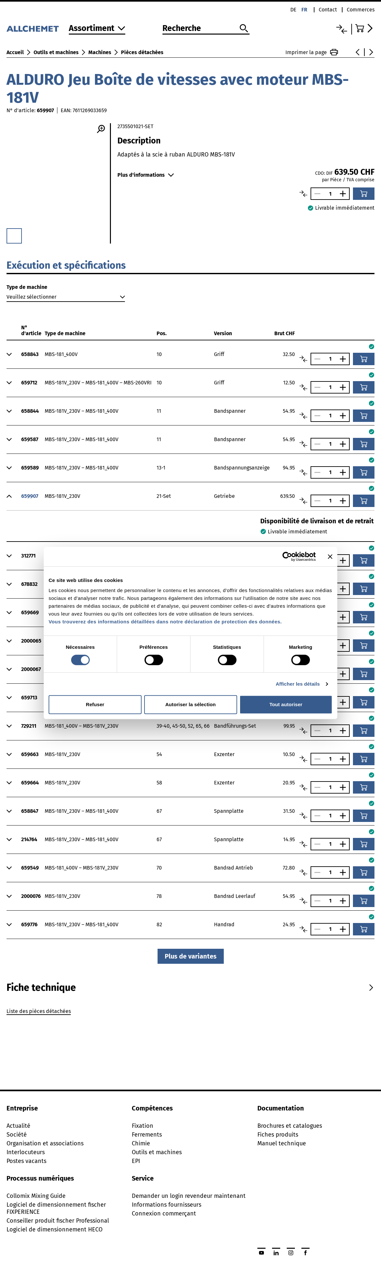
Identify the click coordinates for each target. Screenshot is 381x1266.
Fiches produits (277, 1134)
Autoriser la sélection (190, 704)
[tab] (41, 987)
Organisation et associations (45, 1143)
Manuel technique (281, 1143)
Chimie (141, 1143)
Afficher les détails (298, 684)
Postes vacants (26, 1161)
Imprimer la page (311, 52)
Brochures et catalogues (289, 1125)
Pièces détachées (142, 52)
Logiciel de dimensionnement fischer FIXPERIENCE (56, 1208)
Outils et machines (56, 52)
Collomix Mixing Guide (36, 1195)
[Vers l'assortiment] (97, 29)
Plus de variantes (191, 956)
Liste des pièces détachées (39, 1011)
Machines (99, 52)
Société (17, 1134)
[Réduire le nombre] (315, 193)
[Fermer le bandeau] (330, 556)
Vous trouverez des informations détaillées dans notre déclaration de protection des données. (165, 621)
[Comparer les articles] (303, 194)
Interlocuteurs (26, 1152)
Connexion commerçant (164, 1213)
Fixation (142, 1125)
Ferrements (147, 1134)
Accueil (15, 52)
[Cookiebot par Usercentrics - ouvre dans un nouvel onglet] (287, 556)
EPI (136, 1161)
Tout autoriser (285, 704)
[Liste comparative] (341, 29)
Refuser (95, 704)
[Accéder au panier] (364, 28)
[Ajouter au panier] (363, 193)
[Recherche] (206, 29)
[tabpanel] (190, 1012)
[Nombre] (330, 194)
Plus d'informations (145, 175)
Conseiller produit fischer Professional (58, 1220)
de (293, 10)
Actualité (18, 1125)
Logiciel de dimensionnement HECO (54, 1229)
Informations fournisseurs (166, 1204)
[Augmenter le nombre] (344, 193)
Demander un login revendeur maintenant (189, 1195)
